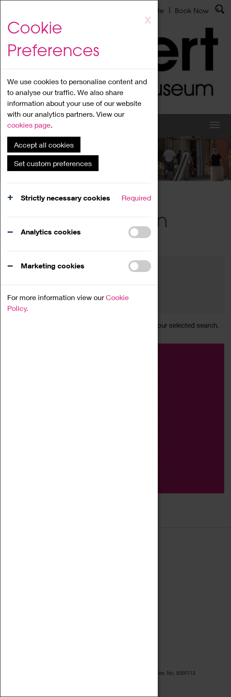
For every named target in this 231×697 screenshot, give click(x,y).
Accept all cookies (44, 144)
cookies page (29, 124)
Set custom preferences (53, 163)
